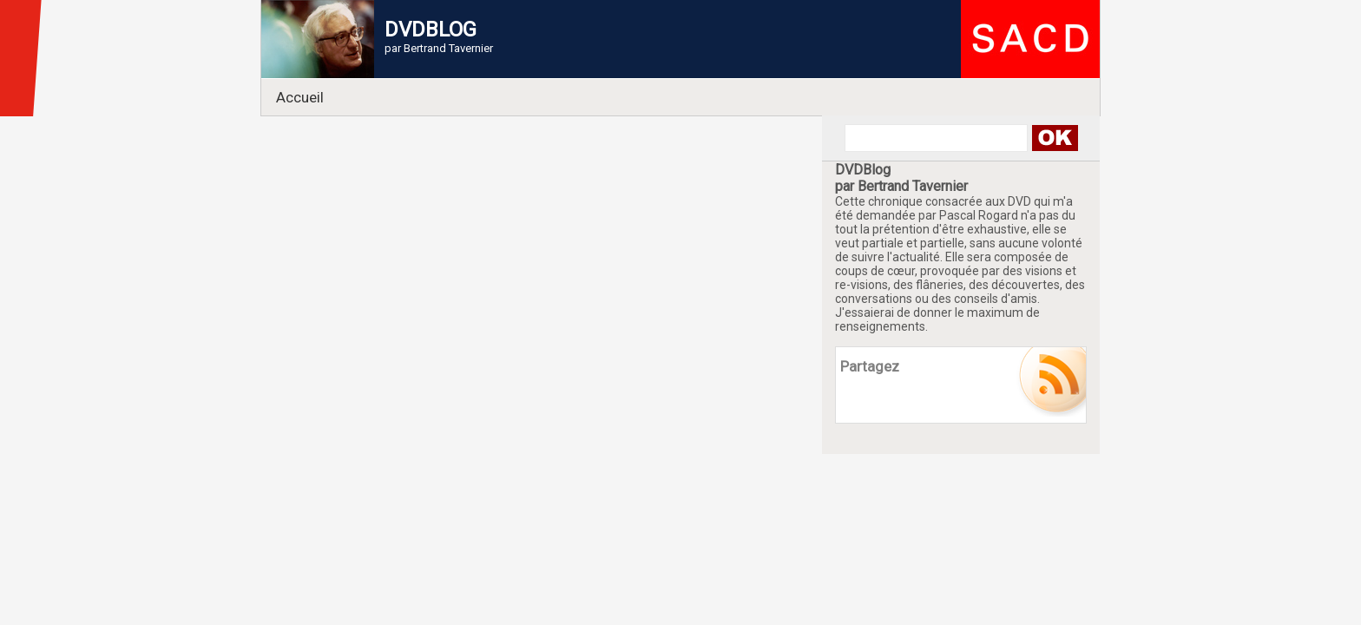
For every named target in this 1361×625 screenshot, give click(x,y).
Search (1054, 138)
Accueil (300, 97)
